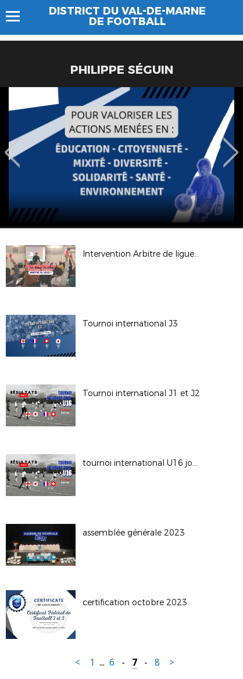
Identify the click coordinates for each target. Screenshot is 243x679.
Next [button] (231, 144)
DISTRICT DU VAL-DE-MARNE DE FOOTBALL (127, 16)
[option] (121, 157)
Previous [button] (12, 144)
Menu (18, 16)
